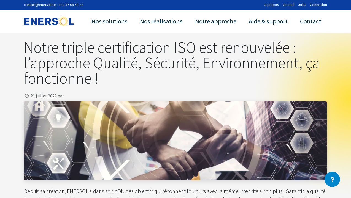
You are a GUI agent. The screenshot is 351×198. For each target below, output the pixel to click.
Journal (288, 4)
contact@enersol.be (40, 4)
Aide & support (268, 21)
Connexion (318, 4)
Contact (310, 21)
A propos (271, 4)
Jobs (302, 4)
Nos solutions (109, 21)
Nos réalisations (161, 21)
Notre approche (215, 21)
